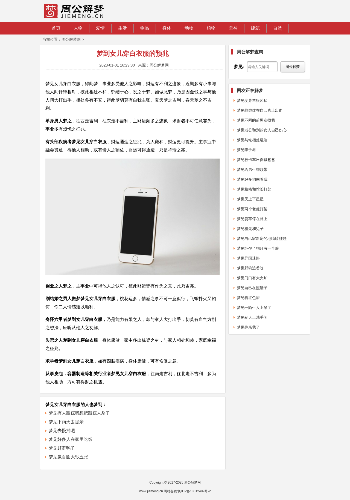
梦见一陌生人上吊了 (254, 307)
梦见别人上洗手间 (252, 317)
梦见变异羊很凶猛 (252, 100)
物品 (144, 28)
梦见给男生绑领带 (252, 169)
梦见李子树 (246, 150)
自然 (277, 28)
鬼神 (233, 28)
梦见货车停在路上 (252, 219)
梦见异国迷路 (248, 258)
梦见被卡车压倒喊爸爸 (256, 159)
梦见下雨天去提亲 (66, 421)
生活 (122, 28)
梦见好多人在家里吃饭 (70, 439)
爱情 (100, 28)
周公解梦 (292, 67)
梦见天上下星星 (250, 199)
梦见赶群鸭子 (62, 448)
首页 (56, 28)
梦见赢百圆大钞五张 (68, 457)
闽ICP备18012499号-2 (194, 491)
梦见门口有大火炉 (252, 278)
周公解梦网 (71, 39)
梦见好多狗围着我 (252, 179)
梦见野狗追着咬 (250, 268)
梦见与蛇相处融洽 (252, 140)
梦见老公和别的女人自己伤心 (262, 130)
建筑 (255, 28)
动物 (189, 28)
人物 (78, 28)
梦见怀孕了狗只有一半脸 (258, 248)
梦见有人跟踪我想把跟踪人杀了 (79, 413)
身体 (166, 28)
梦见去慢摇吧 (62, 430)
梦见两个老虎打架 (252, 209)
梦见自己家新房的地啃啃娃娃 (262, 238)
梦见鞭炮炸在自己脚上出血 (260, 110)
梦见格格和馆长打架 (254, 189)
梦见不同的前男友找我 (256, 120)
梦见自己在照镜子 (252, 288)
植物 (211, 28)
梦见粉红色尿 (248, 297)
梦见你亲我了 (248, 327)
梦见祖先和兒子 (250, 228)
